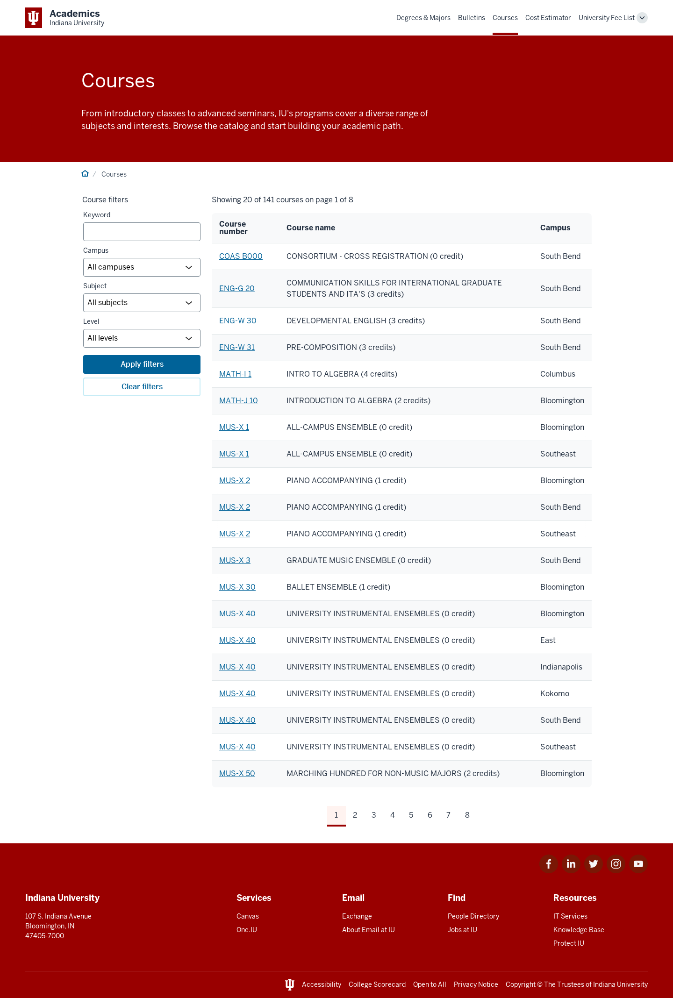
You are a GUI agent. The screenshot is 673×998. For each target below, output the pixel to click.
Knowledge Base (578, 930)
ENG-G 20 (237, 288)
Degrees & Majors (423, 18)
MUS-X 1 (234, 427)
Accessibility (321, 984)
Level (91, 321)
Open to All (429, 984)
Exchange (357, 916)
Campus (95, 250)
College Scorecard (377, 984)
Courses (505, 18)
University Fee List (607, 18)
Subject (95, 286)
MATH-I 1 (235, 374)
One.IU (246, 930)
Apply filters (142, 364)
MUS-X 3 (235, 560)
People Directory (473, 916)
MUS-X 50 (237, 773)
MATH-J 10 (238, 401)
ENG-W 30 (238, 321)
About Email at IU (368, 930)
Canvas (247, 916)
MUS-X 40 (237, 614)
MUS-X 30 (237, 587)
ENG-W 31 (237, 347)
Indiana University (620, 984)
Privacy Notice (476, 984)
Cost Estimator (548, 18)
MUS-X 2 (234, 480)
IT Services (570, 916)
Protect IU (568, 943)
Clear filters (142, 387)
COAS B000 (241, 256)
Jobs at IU (462, 930)
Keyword (96, 215)
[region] (402, 500)
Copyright (521, 984)
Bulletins (471, 18)
